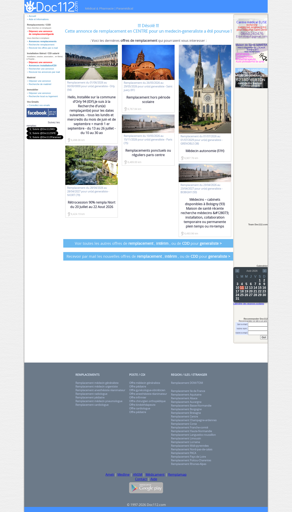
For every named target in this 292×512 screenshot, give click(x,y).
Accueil (32, 16)
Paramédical (124, 8)
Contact (141, 479)
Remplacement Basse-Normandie (191, 405)
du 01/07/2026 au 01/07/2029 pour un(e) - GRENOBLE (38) (201, 139)
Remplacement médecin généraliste (96, 383)
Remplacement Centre (184, 416)
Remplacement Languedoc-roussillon (193, 435)
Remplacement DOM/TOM (187, 383)
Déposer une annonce (40, 81)
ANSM (137, 474)
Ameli (109, 474)
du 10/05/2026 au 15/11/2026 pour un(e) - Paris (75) (148, 139)
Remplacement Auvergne (186, 402)
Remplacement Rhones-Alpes (188, 464)
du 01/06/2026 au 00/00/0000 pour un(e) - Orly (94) (91, 86)
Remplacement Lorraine (185, 442)
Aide (153, 479)
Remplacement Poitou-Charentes (191, 460)
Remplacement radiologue (91, 394)
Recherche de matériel (40, 84)
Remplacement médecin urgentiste (96, 386)
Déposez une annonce (40, 62)
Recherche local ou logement (43, 96)
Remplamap (177, 474)
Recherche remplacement (41, 44)
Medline (123, 474)
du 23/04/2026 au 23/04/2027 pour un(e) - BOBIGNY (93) (201, 188)
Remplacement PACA (183, 453)
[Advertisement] (251, 153)
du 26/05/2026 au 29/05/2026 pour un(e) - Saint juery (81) (148, 86)
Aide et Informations (39, 19)
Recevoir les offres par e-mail (43, 48)
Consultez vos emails (39, 105)
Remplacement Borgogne (186, 409)
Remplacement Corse (184, 424)
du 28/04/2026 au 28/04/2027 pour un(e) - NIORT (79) (88, 191)
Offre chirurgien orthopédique (147, 401)
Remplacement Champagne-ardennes (194, 420)
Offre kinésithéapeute (142, 405)
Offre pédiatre (137, 386)
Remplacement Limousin (186, 438)
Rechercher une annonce (41, 69)
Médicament (155, 474)
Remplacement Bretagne (186, 413)
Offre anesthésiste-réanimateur (148, 394)
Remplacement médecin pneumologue (98, 401)
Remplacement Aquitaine (186, 394)
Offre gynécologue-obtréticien (147, 390)
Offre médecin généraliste (144, 383)
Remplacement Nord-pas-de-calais (191, 449)
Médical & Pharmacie (99, 8)
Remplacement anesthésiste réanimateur (100, 390)
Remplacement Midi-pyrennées (190, 446)
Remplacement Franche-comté (189, 427)
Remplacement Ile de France (188, 391)
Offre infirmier (137, 397)
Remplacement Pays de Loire (188, 456)
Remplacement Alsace (184, 398)
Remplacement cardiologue (91, 405)
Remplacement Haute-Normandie (191, 431)
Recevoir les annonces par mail (44, 72)
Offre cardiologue (139, 408)
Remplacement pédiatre (89, 397)
